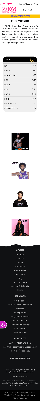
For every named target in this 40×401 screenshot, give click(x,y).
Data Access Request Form (20, 385)
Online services (20, 359)
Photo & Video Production (20, 305)
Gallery (20, 263)
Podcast (20, 309)
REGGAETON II (11, 108)
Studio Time (20, 301)
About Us (20, 255)
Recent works (20, 270)
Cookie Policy (30, 370)
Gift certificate (20, 332)
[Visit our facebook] (19, 351)
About (20, 250)
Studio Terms (9, 370)
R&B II (7, 94)
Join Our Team (20, 282)
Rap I (6, 66)
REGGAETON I (10, 104)
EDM (6, 99)
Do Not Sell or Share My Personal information (19, 381)
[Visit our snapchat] (15, 351)
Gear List (20, 259)
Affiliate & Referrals (20, 286)
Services (20, 297)
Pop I (6, 80)
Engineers (20, 266)
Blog (20, 278)
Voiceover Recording (20, 324)
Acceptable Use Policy (14, 372)
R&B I (6, 89)
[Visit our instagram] (11, 351)
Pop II (7, 85)
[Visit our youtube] (23, 351)
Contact (20, 339)
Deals (20, 290)
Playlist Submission (20, 316)
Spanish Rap (10, 75)
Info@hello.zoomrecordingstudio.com (20, 347)
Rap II (7, 71)
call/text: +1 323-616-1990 (27, 4)
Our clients (20, 274)
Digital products (20, 313)
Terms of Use (29, 372)
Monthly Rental (20, 328)
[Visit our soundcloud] (28, 351)
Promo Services (20, 320)
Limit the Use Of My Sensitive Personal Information (20, 383)
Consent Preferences (20, 376)
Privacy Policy (20, 370)
